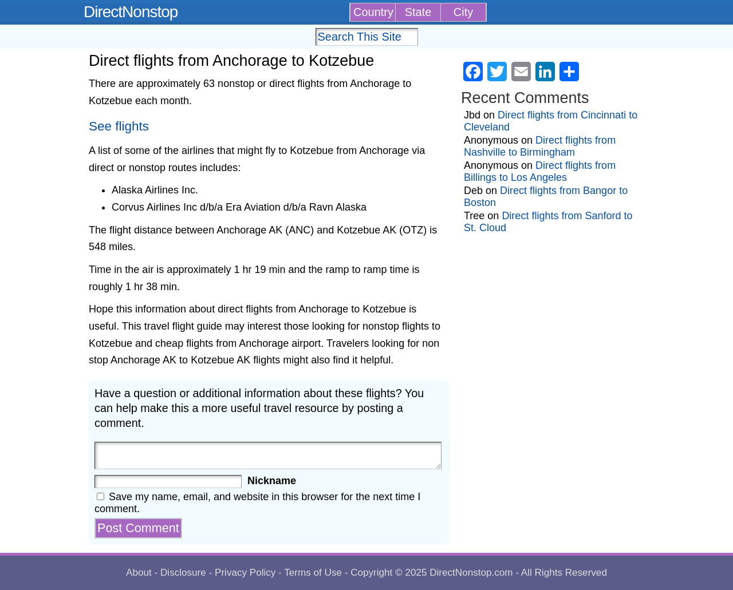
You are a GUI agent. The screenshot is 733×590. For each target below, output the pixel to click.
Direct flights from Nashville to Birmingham (540, 146)
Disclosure (183, 572)
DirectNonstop (131, 12)
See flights (119, 126)
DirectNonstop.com (471, 572)
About (139, 572)
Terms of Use (313, 572)
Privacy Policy (245, 572)
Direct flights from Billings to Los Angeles (540, 171)
